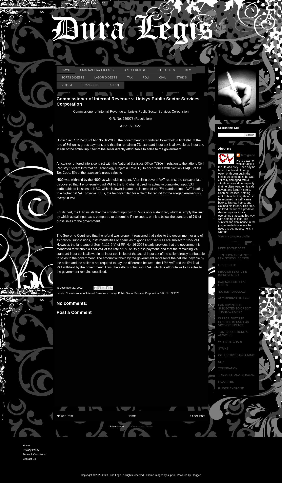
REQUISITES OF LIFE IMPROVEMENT (232, 273)
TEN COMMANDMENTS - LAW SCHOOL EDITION (234, 256)
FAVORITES (226, 381)
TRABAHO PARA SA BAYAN (236, 375)
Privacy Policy (31, 449)
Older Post (197, 416)
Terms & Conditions (34, 454)
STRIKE (223, 348)
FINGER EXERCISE (231, 388)
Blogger (196, 475)
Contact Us (29, 458)
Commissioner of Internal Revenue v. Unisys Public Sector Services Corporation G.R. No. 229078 (122, 293)
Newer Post (65, 416)
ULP (221, 361)
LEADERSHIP (227, 265)
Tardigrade (248, 155)
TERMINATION (227, 368)
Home (131, 416)
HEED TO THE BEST (231, 248)
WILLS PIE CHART (230, 341)
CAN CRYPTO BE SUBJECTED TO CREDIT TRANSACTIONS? (234, 308)
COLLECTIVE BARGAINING (236, 355)
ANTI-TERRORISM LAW (233, 298)
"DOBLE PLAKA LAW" (232, 291)
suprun (171, 475)
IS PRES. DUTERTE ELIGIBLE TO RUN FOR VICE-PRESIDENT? (233, 322)
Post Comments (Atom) (139, 426)
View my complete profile (233, 236)
